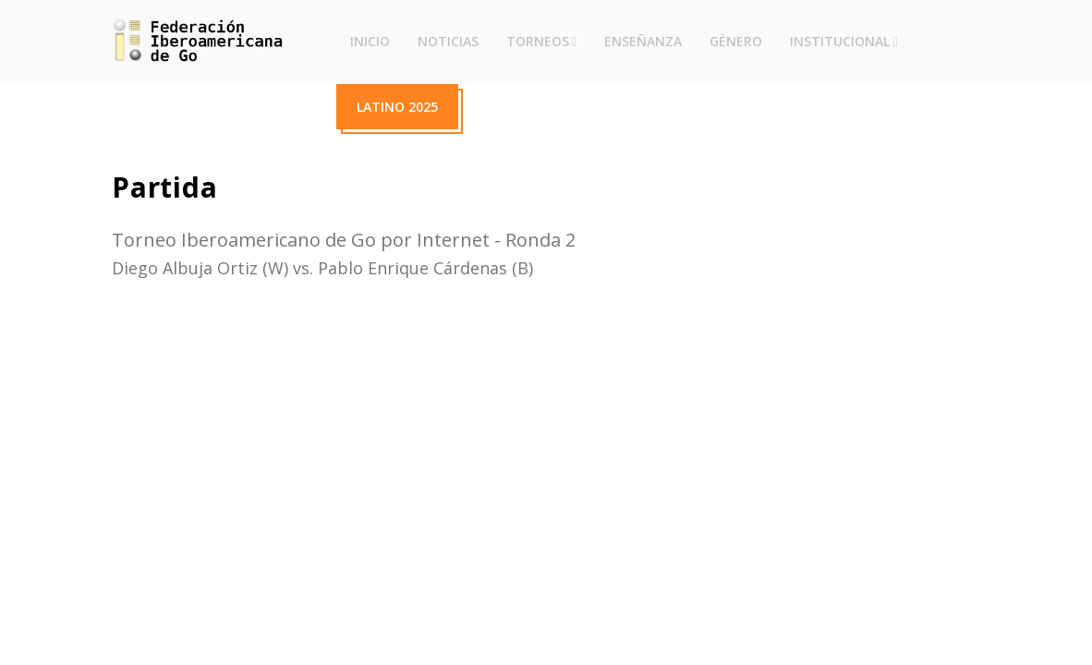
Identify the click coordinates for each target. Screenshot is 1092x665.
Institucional (840, 41)
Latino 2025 (397, 106)
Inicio (370, 41)
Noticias (448, 41)
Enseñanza (643, 41)
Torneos (537, 41)
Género (736, 41)
